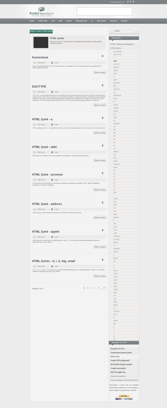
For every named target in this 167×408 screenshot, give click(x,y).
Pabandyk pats (81, 21)
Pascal (68, 21)
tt (33, 270)
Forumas (113, 21)
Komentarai (40, 57)
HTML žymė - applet (45, 231)
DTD (91, 98)
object (65, 240)
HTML (32, 21)
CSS (53, 21)
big (43, 270)
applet (34, 240)
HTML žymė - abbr (44, 147)
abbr (34, 156)
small (49, 270)
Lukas (56, 62)
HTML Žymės (48, 31)
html (89, 95)
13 (104, 288)
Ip (92, 21)
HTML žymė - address (47, 204)
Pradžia (32, 31)
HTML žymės (41, 62)
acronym (35, 183)
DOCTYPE (39, 86)
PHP (60, 21)
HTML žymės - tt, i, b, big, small (53, 261)
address (35, 212)
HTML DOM (42, 21)
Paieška (124, 21)
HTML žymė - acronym (47, 174)
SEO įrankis (101, 21)
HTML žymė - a (42, 119)
